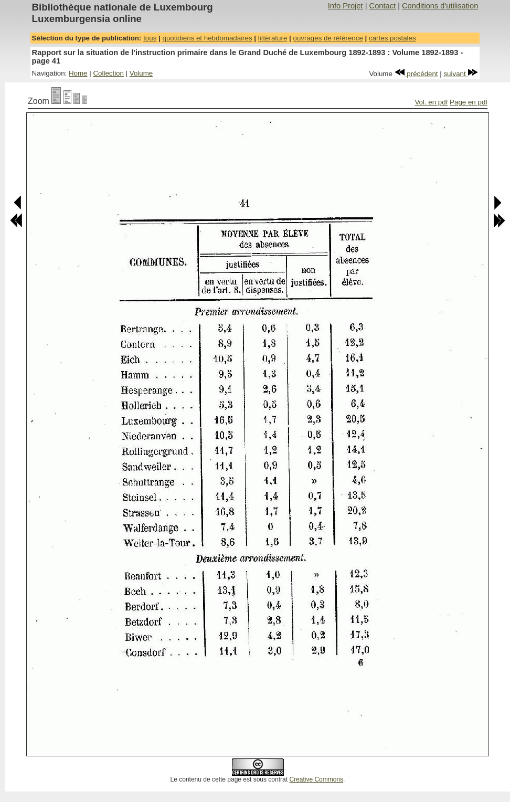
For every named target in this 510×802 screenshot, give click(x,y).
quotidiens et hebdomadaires (207, 38)
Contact (382, 6)
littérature (273, 38)
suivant (460, 74)
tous (149, 38)
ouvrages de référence (328, 38)
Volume (141, 73)
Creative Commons (316, 779)
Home (78, 73)
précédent (416, 74)
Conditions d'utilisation (440, 6)
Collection (108, 73)
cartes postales (392, 38)
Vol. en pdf (431, 102)
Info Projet (345, 6)
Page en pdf (468, 102)
